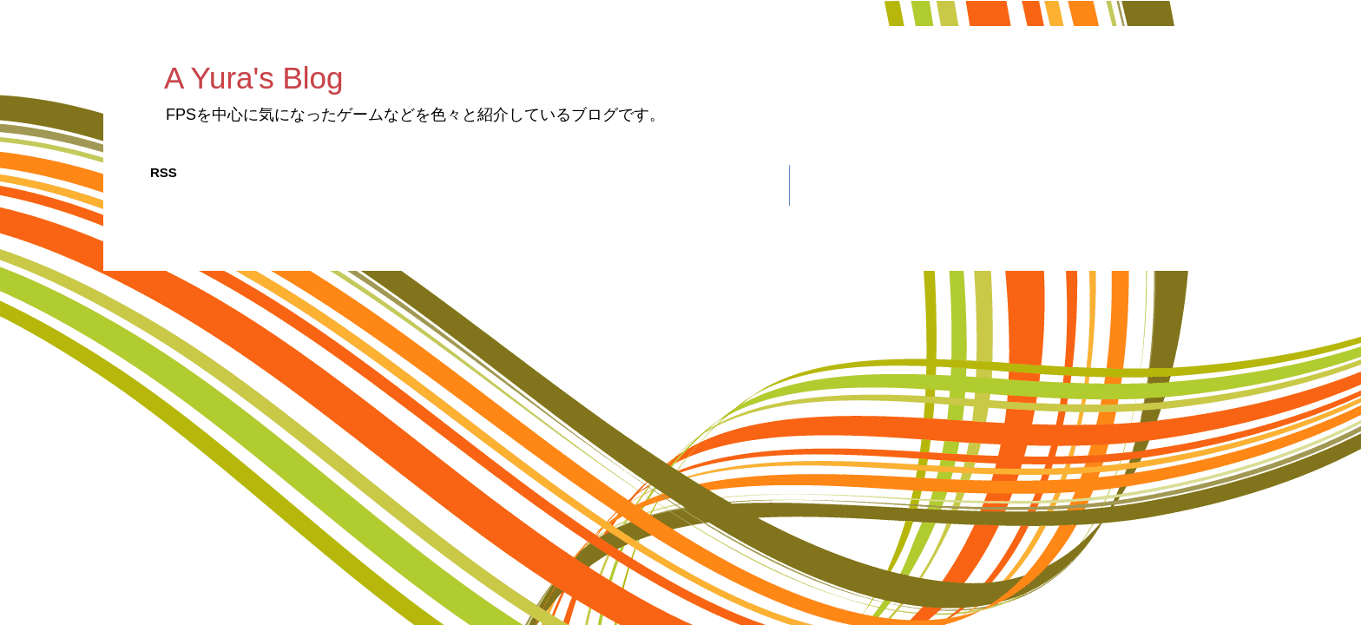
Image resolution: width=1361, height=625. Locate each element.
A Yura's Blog (253, 78)
